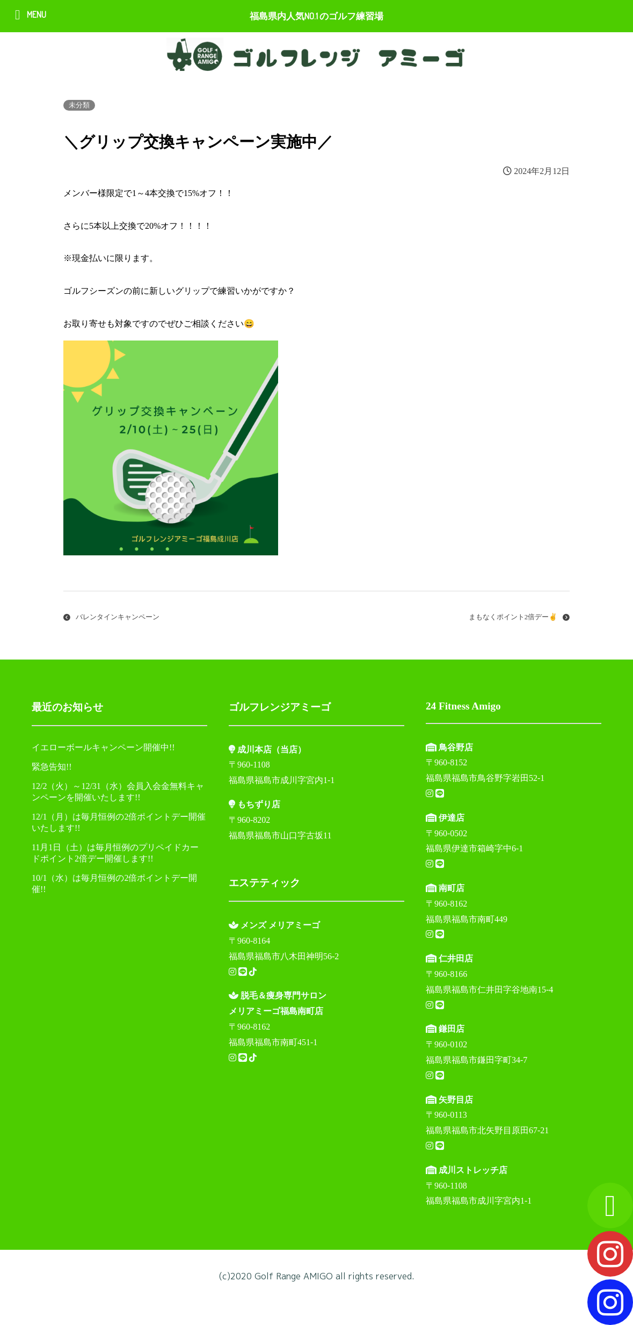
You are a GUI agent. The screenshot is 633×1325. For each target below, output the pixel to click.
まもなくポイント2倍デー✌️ (513, 617)
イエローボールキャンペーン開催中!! (103, 747)
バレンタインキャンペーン (117, 617)
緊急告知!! (52, 766)
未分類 (79, 105)
